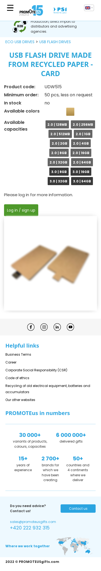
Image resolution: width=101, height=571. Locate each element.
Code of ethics (17, 378)
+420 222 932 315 (30, 528)
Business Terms (18, 354)
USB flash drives (55, 42)
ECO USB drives (19, 42)
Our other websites (20, 399)
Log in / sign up (21, 210)
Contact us (78, 508)
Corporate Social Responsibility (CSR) (36, 370)
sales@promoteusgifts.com (33, 521)
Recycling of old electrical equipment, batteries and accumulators (47, 388)
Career (10, 362)
